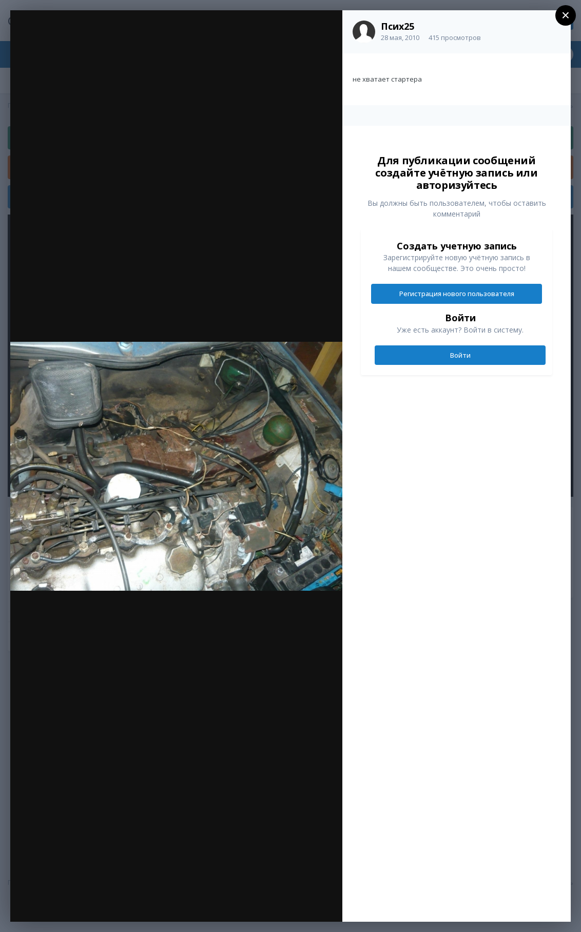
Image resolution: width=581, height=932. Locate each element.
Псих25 (397, 26)
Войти (460, 355)
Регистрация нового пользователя (456, 293)
